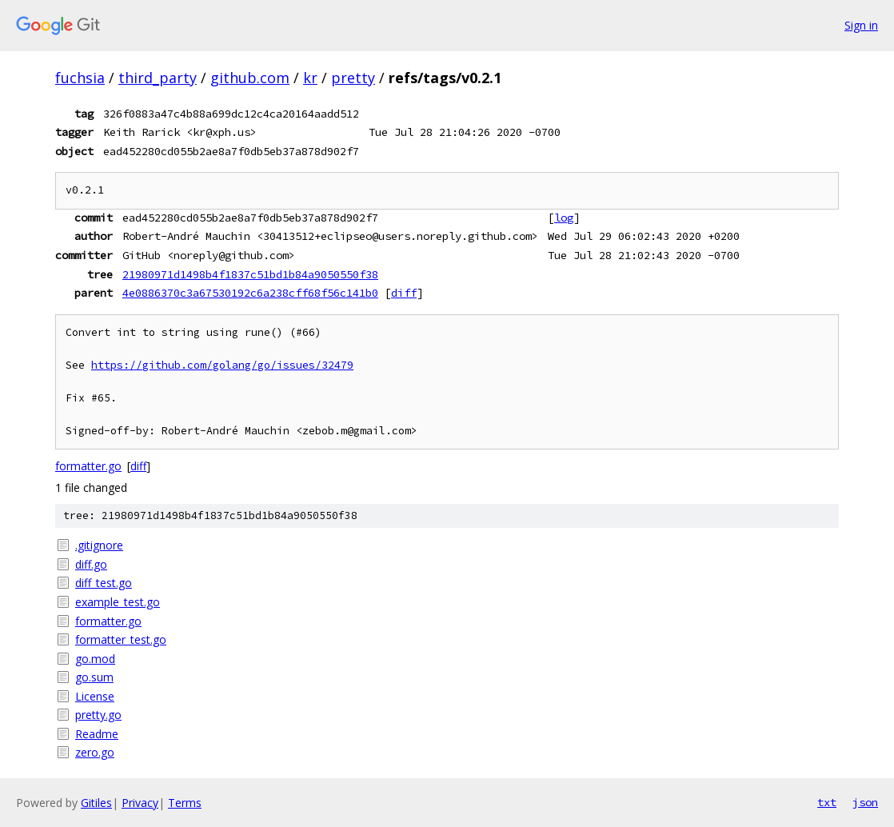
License (94, 696)
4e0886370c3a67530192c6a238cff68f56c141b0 (250, 293)
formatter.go (88, 465)
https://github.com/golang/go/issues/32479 (222, 365)
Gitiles (96, 802)
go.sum (94, 677)
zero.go (94, 752)
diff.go (91, 564)
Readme (96, 733)
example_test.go (117, 601)
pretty (353, 77)
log (563, 217)
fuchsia (80, 77)
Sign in (861, 25)
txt (826, 802)
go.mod (95, 658)
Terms (185, 802)
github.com (249, 77)
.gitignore (99, 545)
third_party (157, 77)
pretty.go (98, 714)
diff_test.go (103, 582)
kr (310, 77)
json (865, 802)
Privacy (140, 802)
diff (404, 293)
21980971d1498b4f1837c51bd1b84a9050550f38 (250, 274)
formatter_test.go (120, 639)
